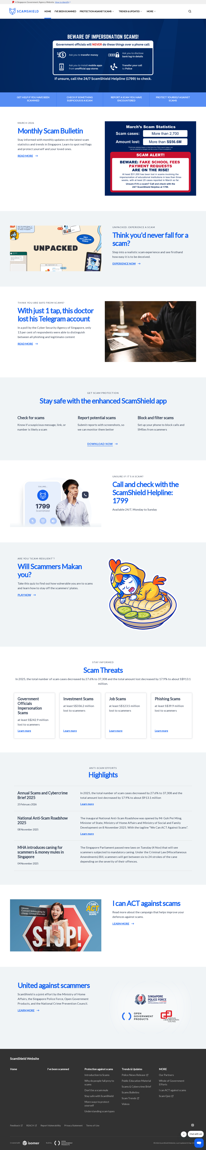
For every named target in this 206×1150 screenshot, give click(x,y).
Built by (61, 1143)
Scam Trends (129, 1098)
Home (47, 11)
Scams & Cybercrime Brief (136, 1086)
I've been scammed (65, 11)
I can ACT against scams (172, 1090)
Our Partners (166, 1074)
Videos (126, 1104)
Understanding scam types (99, 1111)
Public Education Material (136, 1080)
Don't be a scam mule (96, 1090)
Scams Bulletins (130, 1092)
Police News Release (133, 1074)
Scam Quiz (165, 1096)
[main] (103, 534)
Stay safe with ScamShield (99, 1096)
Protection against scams (96, 11)
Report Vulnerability (51, 1125)
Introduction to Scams (96, 1074)
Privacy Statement (73, 1125)
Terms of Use (92, 1125)
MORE (150, 11)
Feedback (15, 1125)
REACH (30, 1125)
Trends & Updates (129, 11)
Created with (27, 1143)
